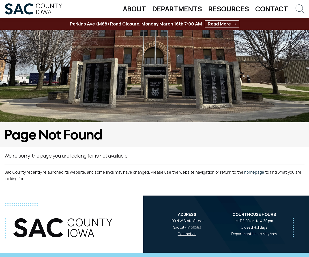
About (134, 8)
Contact (271, 8)
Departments (177, 8)
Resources (228, 8)
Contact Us (187, 233)
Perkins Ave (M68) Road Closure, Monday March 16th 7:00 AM (154, 24)
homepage (254, 172)
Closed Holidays (254, 227)
